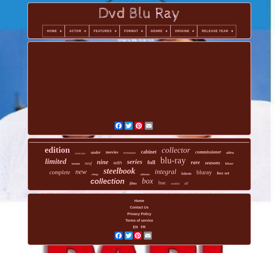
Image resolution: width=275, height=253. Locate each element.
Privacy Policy (139, 214)
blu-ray (173, 160)
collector (176, 150)
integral (166, 171)
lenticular (80, 153)
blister (229, 163)
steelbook (119, 170)
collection (107, 181)
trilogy (95, 174)
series (134, 161)
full (151, 162)
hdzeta (186, 173)
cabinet (149, 152)
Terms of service (139, 220)
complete (59, 172)
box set (223, 173)
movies (112, 152)
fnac (162, 182)
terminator (129, 153)
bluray (204, 172)
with (117, 162)
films (133, 183)
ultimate (145, 174)
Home (139, 201)
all (186, 183)
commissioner (208, 152)
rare (195, 162)
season (76, 163)
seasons (212, 162)
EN (135, 227)
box (147, 180)
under (95, 152)
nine (103, 162)
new (81, 171)
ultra (230, 152)
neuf (88, 163)
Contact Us (139, 207)
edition (57, 150)
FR (143, 227)
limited (55, 161)
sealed (175, 183)
